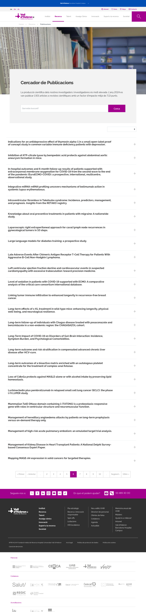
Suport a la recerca (111, 16)
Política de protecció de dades (87, 542)
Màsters (118, 515)
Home (21, 24)
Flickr (60, 493)
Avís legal (69, 542)
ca (11, 9)
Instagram (48, 493)
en (15, 9)
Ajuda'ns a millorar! (123, 518)
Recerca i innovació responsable (76, 513)
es (18, 9)
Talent (68, 16)
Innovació (95, 16)
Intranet (118, 521)
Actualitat (95, 526)
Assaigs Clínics (81, 16)
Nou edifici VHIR (98, 508)
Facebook (37, 493)
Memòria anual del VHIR (123, 509)
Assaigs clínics (45, 519)
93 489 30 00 (123, 493)
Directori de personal (100, 512)
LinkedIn (43, 493)
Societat (126, 16)
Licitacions (72, 521)
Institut (42, 508)
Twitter (32, 493)
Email (106, 493)
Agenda (94, 522)
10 (101, 473)
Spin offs (71, 518)
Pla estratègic (73, 508)
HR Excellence (74, 525)
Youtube (54, 493)
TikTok (65, 493)
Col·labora (95, 519)
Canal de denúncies (16, 546)
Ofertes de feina (97, 515)
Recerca (58, 16)
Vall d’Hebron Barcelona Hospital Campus (123, 528)
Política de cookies (109, 542)
